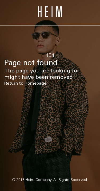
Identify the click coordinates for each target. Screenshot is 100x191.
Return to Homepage (25, 83)
